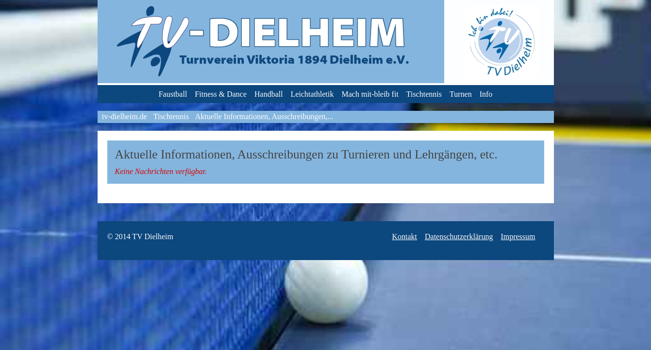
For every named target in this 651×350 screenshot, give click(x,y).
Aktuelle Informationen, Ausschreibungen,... (264, 116)
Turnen (461, 94)
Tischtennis (424, 94)
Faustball (173, 94)
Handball (268, 94)
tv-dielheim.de (124, 116)
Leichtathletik (312, 94)
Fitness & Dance (221, 94)
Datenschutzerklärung (459, 236)
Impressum (518, 236)
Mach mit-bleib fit (370, 94)
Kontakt (404, 236)
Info (486, 94)
